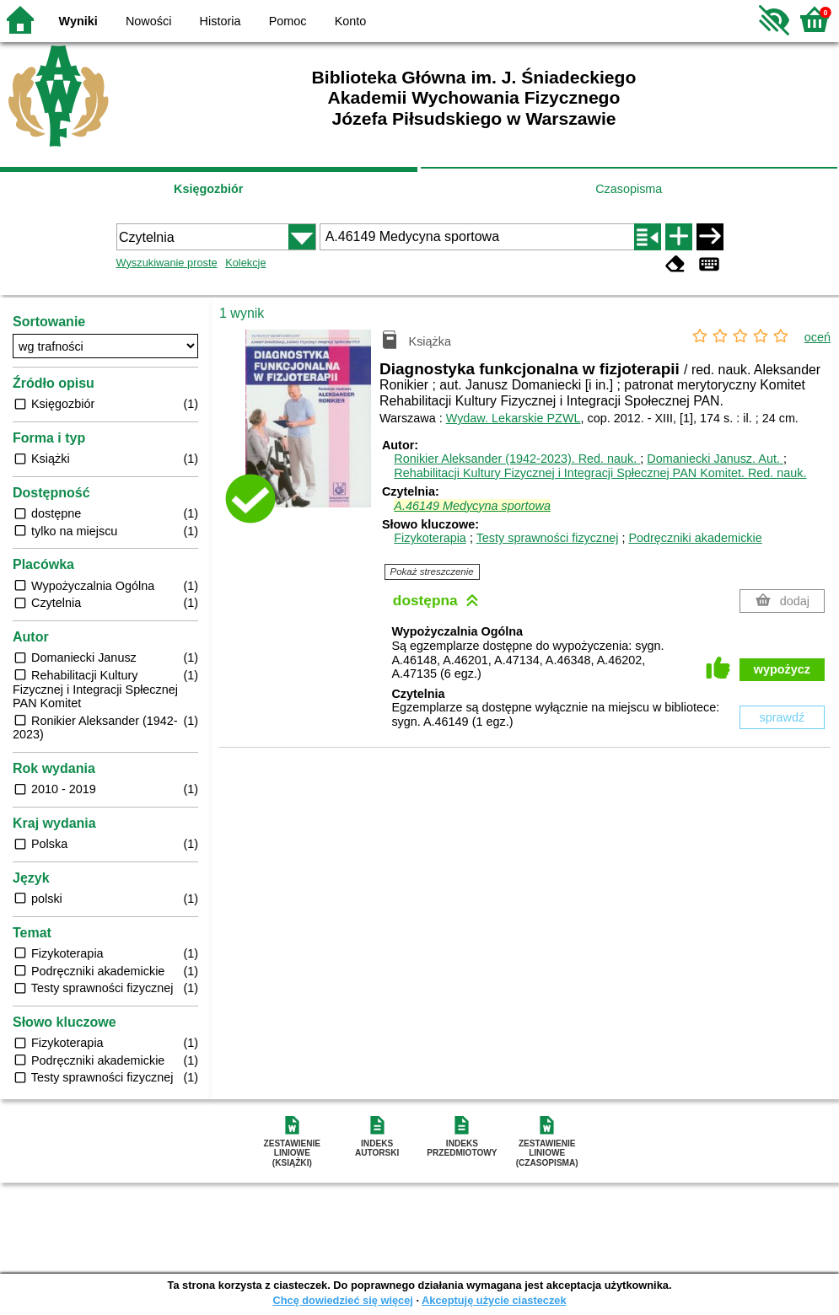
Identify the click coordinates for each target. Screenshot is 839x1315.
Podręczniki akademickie (694, 538)
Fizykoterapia (430, 538)
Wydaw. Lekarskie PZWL (513, 418)
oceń (817, 337)
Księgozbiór (208, 189)
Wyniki (78, 21)
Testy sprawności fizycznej (547, 538)
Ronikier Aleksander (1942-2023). (517, 458)
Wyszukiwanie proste (167, 262)
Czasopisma (628, 189)
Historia (220, 21)
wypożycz (782, 669)
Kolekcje (245, 262)
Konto (351, 21)
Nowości (148, 21)
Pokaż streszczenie (432, 571)
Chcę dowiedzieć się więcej (342, 1300)
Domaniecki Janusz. (715, 458)
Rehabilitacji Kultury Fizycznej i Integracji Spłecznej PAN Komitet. (600, 473)
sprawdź (782, 717)
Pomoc (288, 21)
